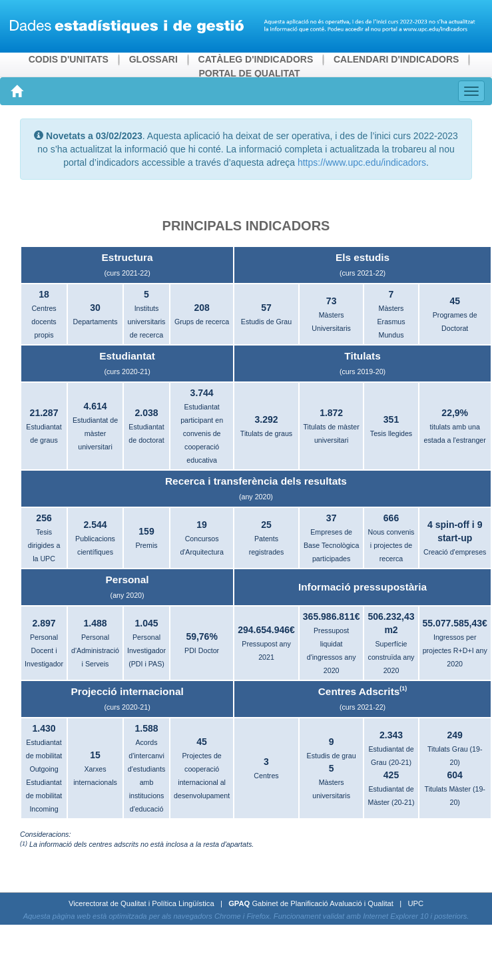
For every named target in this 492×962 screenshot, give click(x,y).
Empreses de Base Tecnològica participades (331, 545)
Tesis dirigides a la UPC (44, 545)
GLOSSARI (153, 59)
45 (454, 301)
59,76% (201, 636)
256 (43, 518)
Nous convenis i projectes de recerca (391, 545)
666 (391, 518)
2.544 (95, 524)
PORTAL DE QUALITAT (249, 73)
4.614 (95, 406)
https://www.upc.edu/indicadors (360, 162)
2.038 (146, 412)
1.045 (146, 623)
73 (331, 301)
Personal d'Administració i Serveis (95, 650)
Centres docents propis (43, 321)
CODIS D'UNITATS (69, 59)
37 (331, 518)
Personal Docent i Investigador (44, 650)
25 (266, 524)
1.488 (95, 623)
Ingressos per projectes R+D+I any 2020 (455, 650)
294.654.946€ (266, 629)
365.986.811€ (331, 616)
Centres (266, 776)
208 (201, 307)
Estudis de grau (331, 756)
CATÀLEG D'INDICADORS (256, 59)
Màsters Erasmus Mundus (391, 321)
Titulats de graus (266, 433)
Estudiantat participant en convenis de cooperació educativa (201, 433)
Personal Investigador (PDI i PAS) (146, 650)
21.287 (44, 412)
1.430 (44, 728)
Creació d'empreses (454, 552)
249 (455, 735)
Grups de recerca (201, 322)
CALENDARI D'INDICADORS (396, 59)
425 (391, 775)
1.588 (146, 728)
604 (455, 775)
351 (391, 419)
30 (95, 307)
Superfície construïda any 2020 (391, 657)
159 (146, 531)
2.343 (391, 735)
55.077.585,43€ (455, 623)
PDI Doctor (201, 650)
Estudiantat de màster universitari (95, 433)
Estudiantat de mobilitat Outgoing (44, 755)
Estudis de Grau (266, 322)
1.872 (331, 412)
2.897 (44, 623)
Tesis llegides (391, 433)
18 (44, 294)
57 (266, 307)
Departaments (95, 322)
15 (95, 755)
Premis (146, 545)
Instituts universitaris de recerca (147, 321)
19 (201, 524)
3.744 (202, 392)
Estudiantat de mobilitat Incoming (44, 795)
